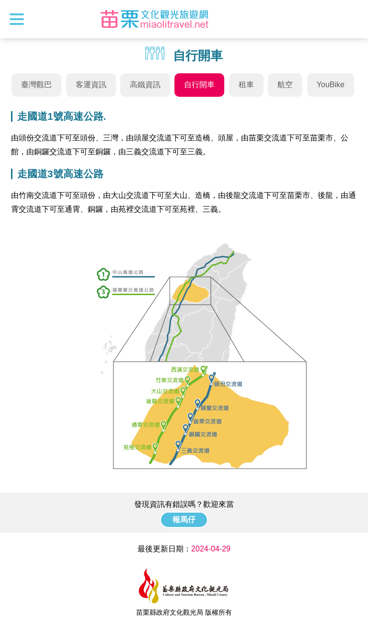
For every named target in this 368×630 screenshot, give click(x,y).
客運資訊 (91, 84)
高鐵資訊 (145, 84)
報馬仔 (184, 519)
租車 (246, 84)
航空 (285, 84)
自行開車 (199, 84)
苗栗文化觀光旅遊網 (155, 19)
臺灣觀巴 (36, 84)
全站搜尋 (352, 19)
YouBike (331, 84)
